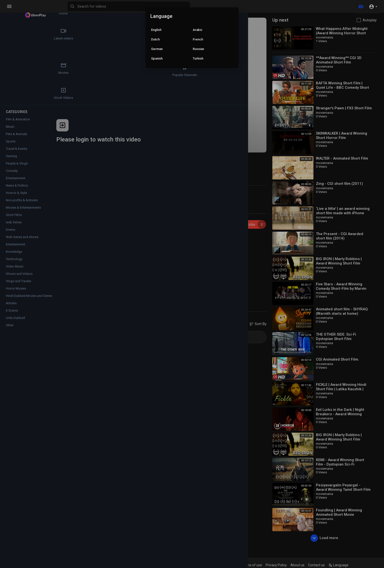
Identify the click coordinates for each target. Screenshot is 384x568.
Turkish (198, 58)
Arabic (198, 30)
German (157, 49)
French (198, 39)
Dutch (155, 39)
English (156, 30)
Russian (198, 49)
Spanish (157, 58)
